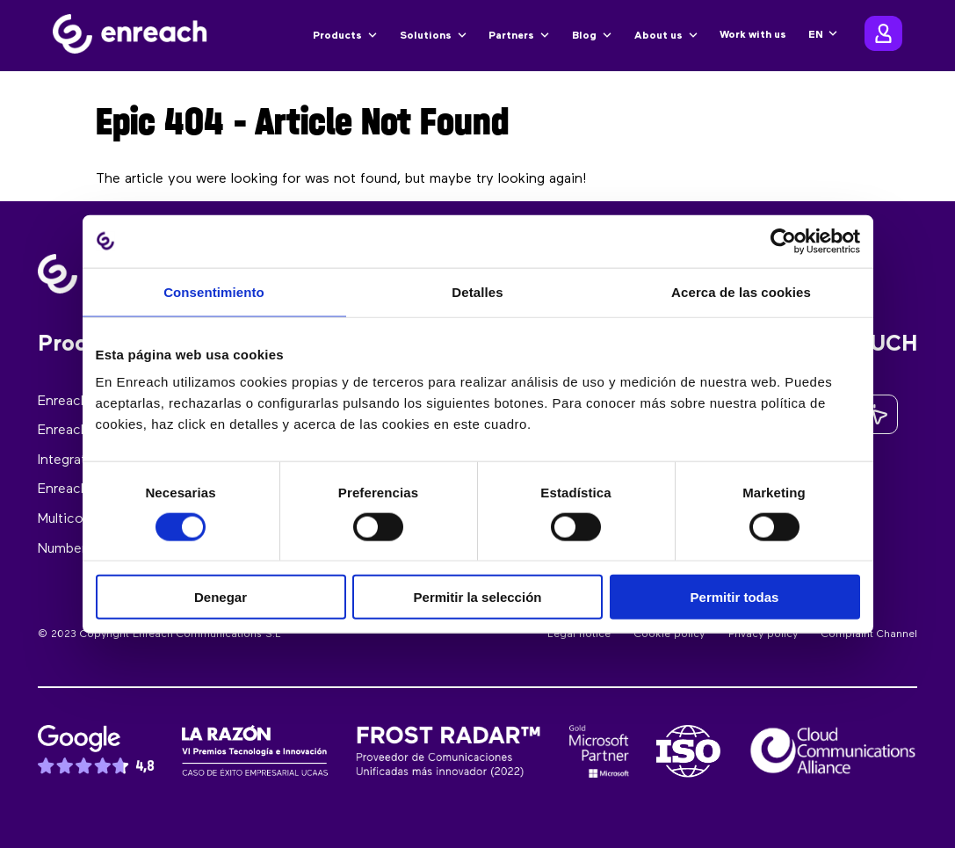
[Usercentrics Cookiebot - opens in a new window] (783, 241)
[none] (823, 35)
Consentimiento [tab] (213, 291)
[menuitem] (823, 35)
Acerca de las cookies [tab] (741, 291)
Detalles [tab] (477, 291)
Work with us (753, 35)
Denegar (220, 597)
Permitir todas (735, 597)
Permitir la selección (478, 597)
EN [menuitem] (815, 35)
